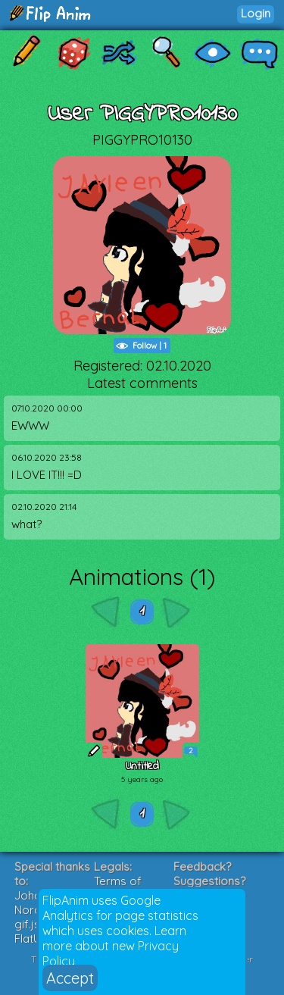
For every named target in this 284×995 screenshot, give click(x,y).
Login (255, 13)
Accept (70, 977)
